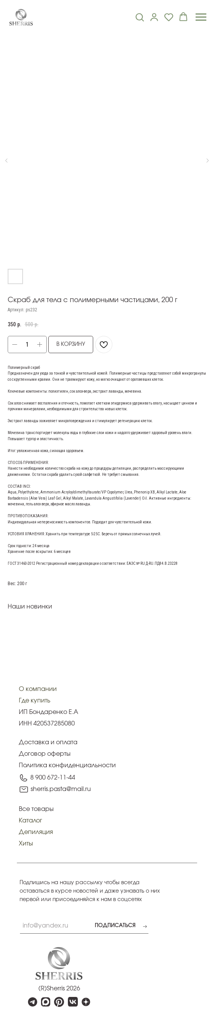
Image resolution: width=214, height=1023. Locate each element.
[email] (46, 926)
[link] (154, 16)
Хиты (26, 843)
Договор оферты (45, 754)
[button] (139, 16)
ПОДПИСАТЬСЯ (115, 925)
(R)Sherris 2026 (59, 988)
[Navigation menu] (201, 17)
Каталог (30, 820)
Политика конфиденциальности (67, 765)
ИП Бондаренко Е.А (48, 712)
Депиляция (36, 832)
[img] (59, 963)
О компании (38, 689)
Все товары (36, 809)
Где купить (34, 700)
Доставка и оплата (48, 742)
